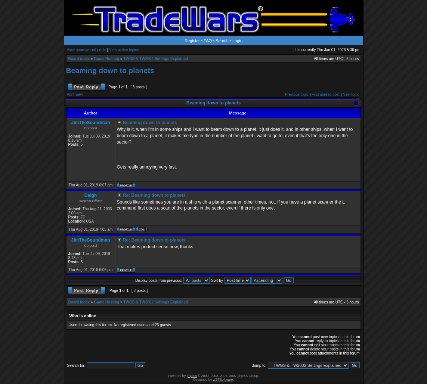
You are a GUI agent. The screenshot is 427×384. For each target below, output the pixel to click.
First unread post (326, 94)
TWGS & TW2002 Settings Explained (155, 59)
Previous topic (297, 94)
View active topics (124, 50)
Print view (75, 94)
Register (192, 40)
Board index (79, 59)
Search (222, 40)
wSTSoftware (223, 379)
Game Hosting (106, 59)
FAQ (208, 40)
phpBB (192, 376)
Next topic (351, 94)
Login (237, 40)
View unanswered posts (86, 50)
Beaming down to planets (110, 70)
